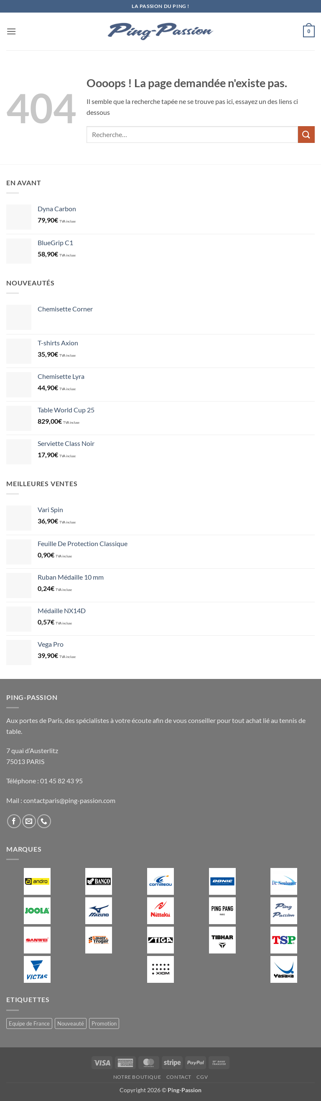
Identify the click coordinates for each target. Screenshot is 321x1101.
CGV (202, 1077)
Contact (178, 1077)
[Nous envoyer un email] (29, 821)
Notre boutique (137, 1077)
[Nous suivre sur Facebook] (14, 821)
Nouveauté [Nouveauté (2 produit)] (70, 1023)
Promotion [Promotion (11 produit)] (104, 1023)
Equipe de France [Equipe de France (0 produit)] (29, 1023)
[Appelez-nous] (44, 821)
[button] (11, 31)
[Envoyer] (306, 134)
